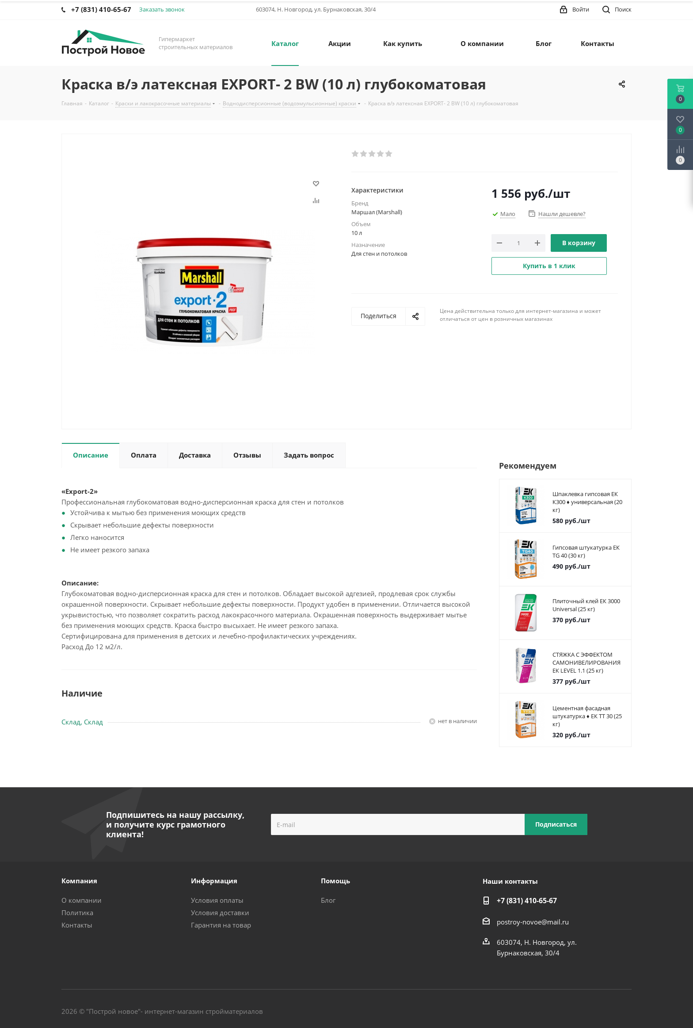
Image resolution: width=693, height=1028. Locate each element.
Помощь (335, 880)
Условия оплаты (217, 900)
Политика (77, 912)
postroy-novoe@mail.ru (533, 921)
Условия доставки (220, 912)
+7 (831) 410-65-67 (527, 900)
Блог (328, 900)
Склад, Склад (82, 721)
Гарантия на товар (221, 924)
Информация (214, 880)
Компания (79, 880)
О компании (81, 900)
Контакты (76, 924)
